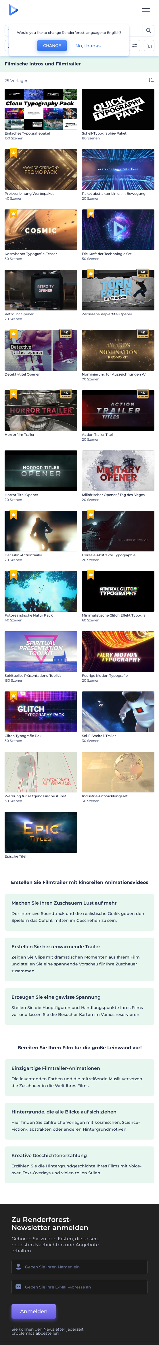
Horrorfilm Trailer (20, 434)
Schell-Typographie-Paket (104, 133)
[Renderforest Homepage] (13, 10)
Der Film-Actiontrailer (23, 555)
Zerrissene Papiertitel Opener (107, 314)
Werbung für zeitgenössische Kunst (35, 796)
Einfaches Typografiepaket (27, 133)
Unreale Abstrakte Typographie (108, 555)
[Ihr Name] (79, 1267)
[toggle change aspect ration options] (149, 45)
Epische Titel (15, 856)
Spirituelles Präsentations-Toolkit (33, 675)
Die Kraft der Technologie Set (107, 254)
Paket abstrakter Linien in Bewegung (113, 193)
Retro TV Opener (19, 314)
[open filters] (134, 45)
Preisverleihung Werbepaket (29, 193)
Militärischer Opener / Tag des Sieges (113, 495)
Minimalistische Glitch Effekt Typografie (116, 615)
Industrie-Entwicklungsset (105, 796)
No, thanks (88, 45)
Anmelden (33, 1311)
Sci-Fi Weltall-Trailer (99, 736)
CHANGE (52, 45)
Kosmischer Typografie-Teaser (31, 254)
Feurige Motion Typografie (105, 675)
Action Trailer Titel (97, 434)
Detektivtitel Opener (22, 374)
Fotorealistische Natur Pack (29, 615)
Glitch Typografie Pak (23, 736)
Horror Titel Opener (21, 495)
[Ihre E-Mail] (79, 1287)
